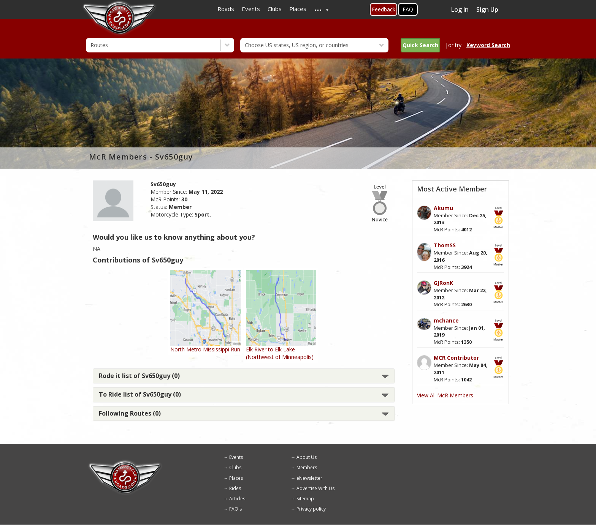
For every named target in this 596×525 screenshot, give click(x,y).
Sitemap (305, 498)
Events (236, 457)
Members (306, 467)
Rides (235, 488)
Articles (237, 498)
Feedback (383, 9)
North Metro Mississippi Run (205, 349)
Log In (460, 9)
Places (236, 478)
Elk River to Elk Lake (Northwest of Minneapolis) (280, 353)
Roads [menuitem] (225, 9)
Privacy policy (311, 509)
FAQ (408, 9)
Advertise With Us (315, 488)
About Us (306, 457)
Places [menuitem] (297, 9)
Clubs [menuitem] (275, 9)
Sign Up (487, 9)
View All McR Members (445, 395)
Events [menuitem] (251, 9)
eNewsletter (309, 478)
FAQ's (235, 509)
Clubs (235, 467)
